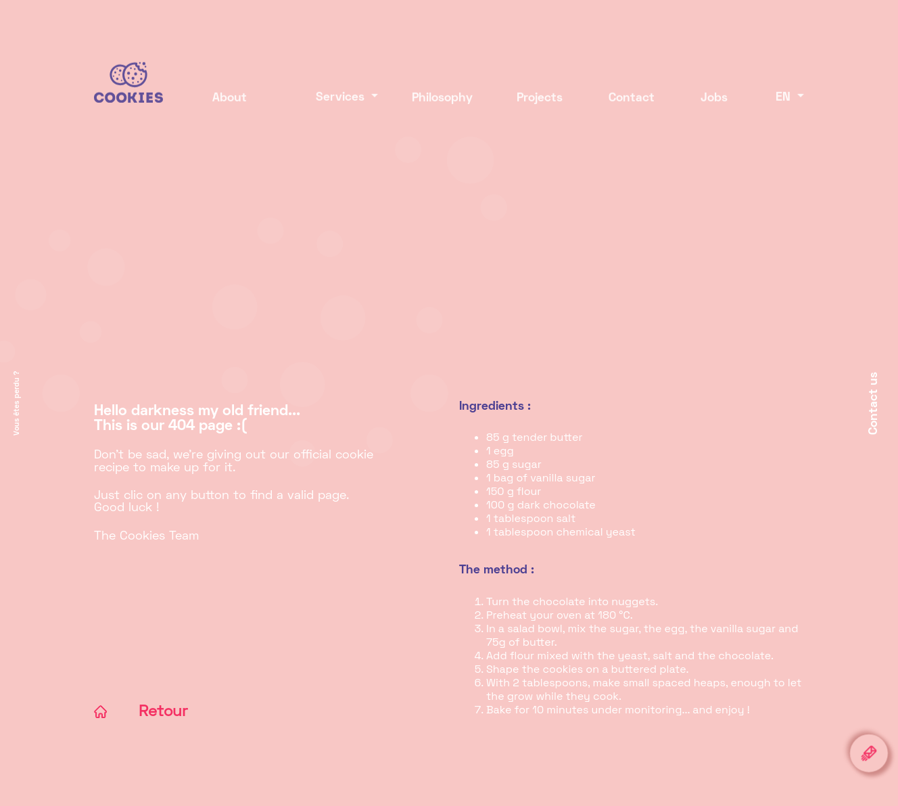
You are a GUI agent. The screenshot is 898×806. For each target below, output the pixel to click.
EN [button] (785, 100)
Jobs (714, 100)
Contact (632, 100)
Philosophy (442, 100)
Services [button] (331, 100)
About (229, 100)
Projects (540, 100)
